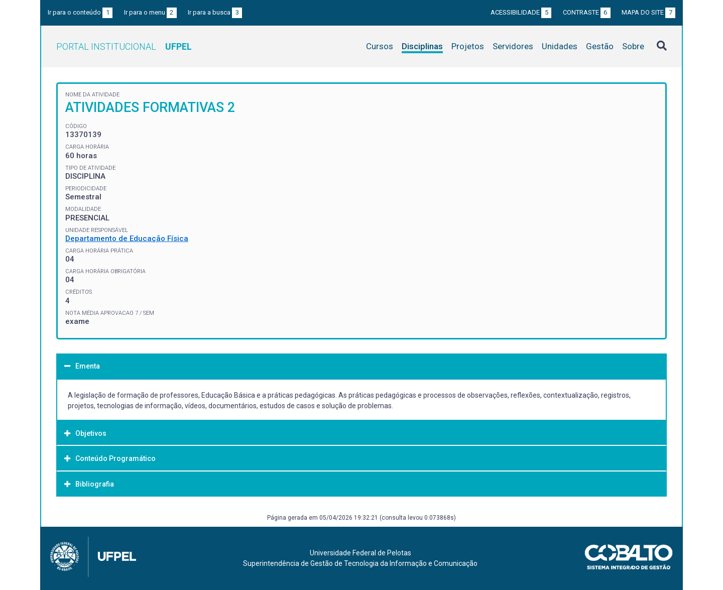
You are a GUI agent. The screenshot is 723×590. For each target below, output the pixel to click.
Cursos (379, 46)
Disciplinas (422, 46)
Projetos (467, 46)
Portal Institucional (124, 46)
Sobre (633, 46)
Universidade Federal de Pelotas (360, 553)
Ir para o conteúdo (80, 12)
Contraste (587, 12)
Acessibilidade (521, 12)
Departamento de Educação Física (126, 238)
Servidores (513, 46)
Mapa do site (648, 12)
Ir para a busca (215, 12)
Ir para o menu (150, 12)
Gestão (600, 46)
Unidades (559, 46)
